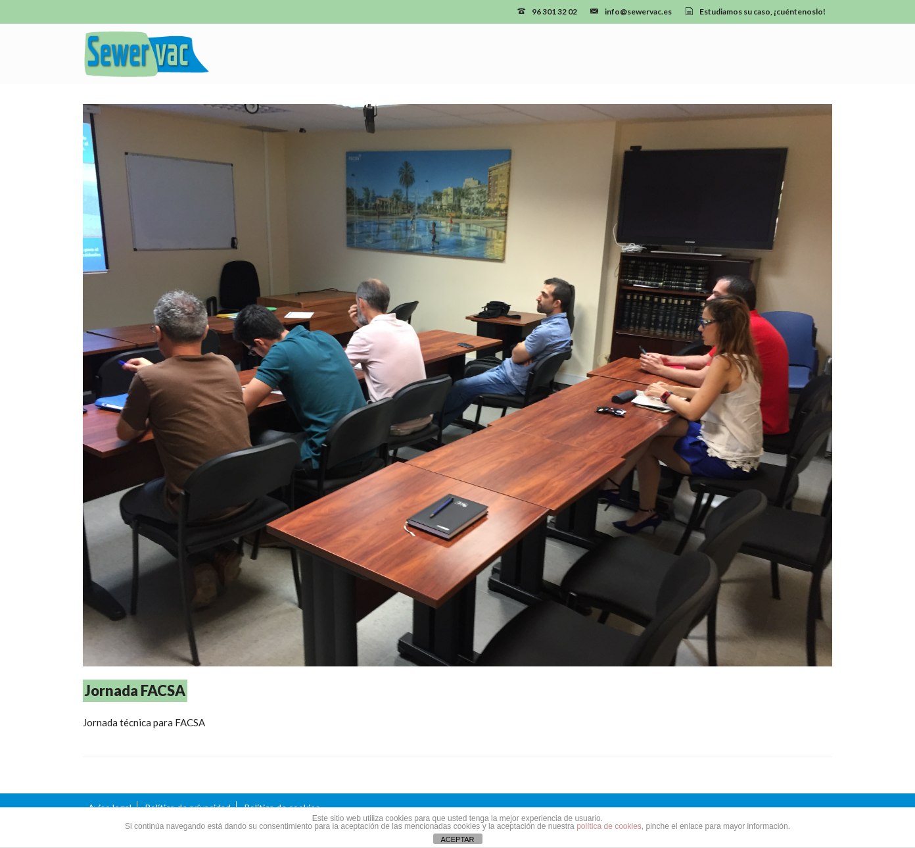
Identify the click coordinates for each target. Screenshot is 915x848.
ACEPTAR (457, 839)
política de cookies (609, 826)
